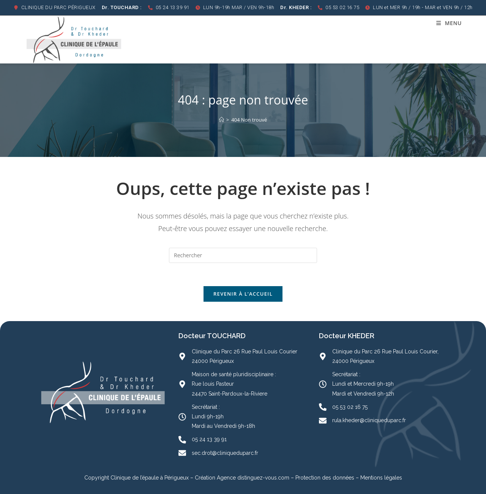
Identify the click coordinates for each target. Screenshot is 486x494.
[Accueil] (221, 119)
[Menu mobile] (449, 23)
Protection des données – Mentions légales (348, 478)
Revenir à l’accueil (243, 293)
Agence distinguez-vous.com (252, 478)
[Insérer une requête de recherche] (243, 255)
